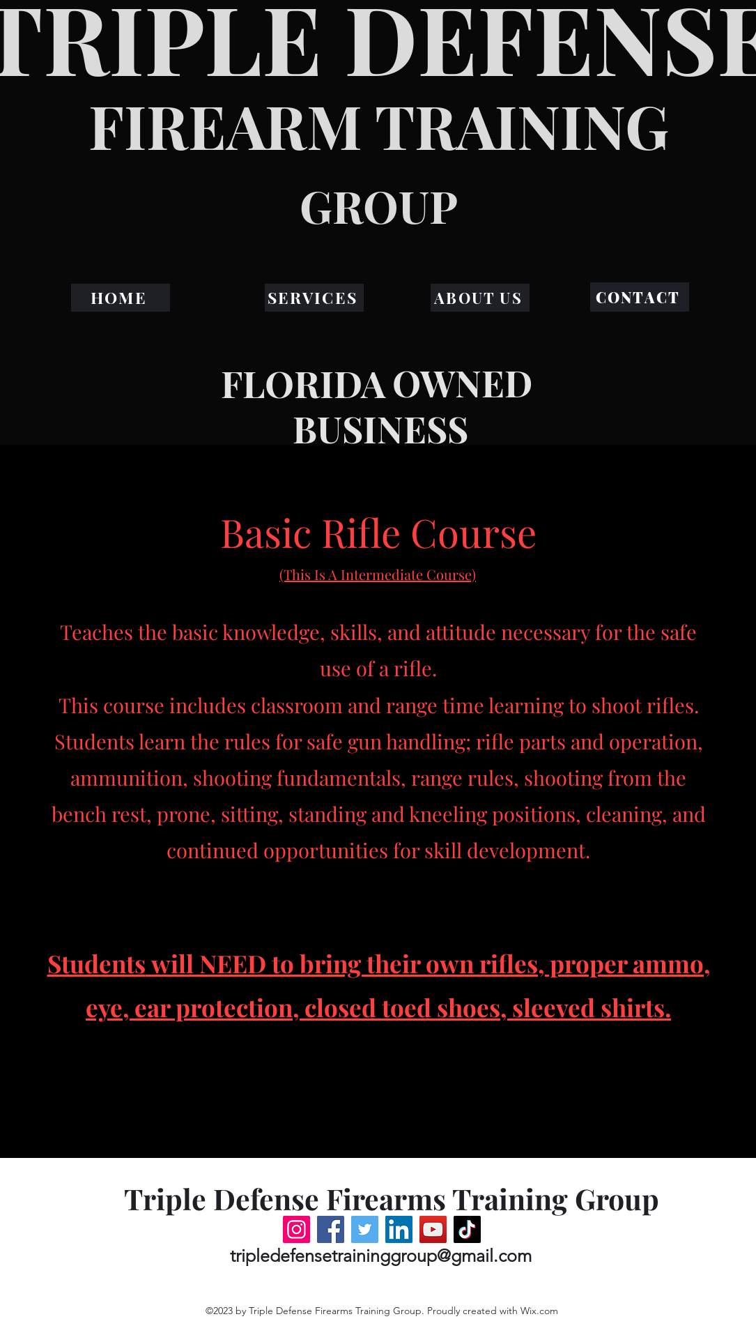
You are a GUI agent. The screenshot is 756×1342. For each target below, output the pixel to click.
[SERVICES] (314, 298)
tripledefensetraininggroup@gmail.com (381, 1255)
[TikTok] (467, 1229)
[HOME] (120, 298)
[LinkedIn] (398, 1229)
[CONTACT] (639, 297)
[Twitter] (364, 1229)
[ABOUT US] (480, 298)
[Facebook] (330, 1229)
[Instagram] (296, 1229)
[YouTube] (433, 1229)
